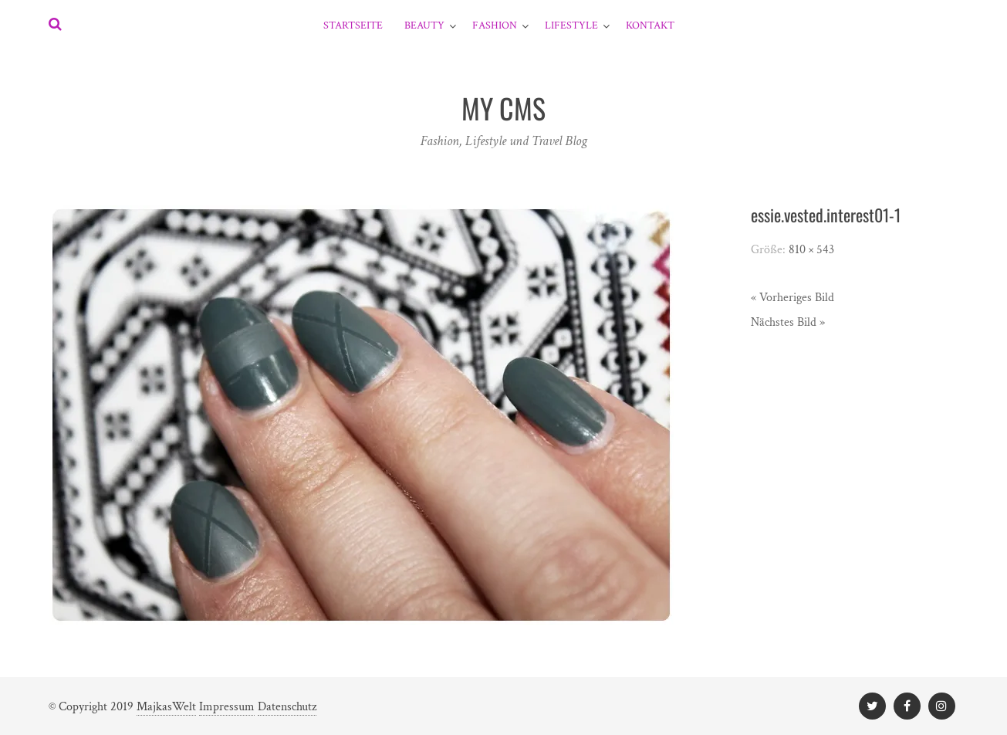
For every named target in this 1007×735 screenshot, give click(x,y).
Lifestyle (571, 25)
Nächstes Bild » (788, 322)
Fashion (494, 25)
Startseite (353, 25)
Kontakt (650, 25)
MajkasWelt (166, 707)
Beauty (424, 25)
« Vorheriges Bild (792, 298)
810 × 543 (811, 250)
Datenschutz (287, 707)
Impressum (227, 707)
